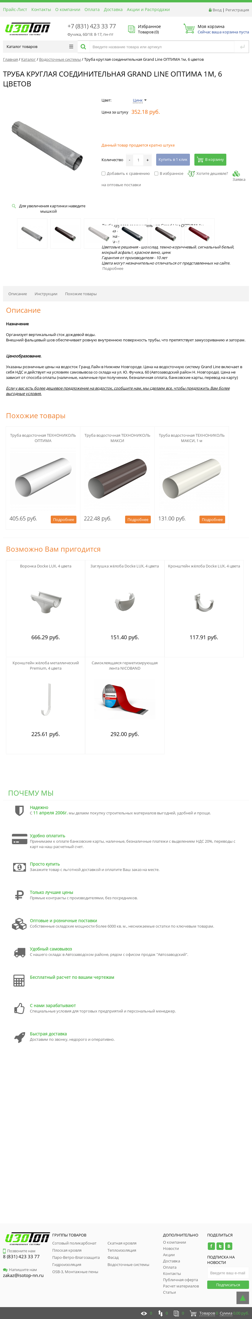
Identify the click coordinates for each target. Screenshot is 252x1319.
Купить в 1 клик (173, 159)
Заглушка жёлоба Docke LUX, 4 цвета (124, 566)
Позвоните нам (19, 1250)
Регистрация (237, 10)
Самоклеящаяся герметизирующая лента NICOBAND (125, 665)
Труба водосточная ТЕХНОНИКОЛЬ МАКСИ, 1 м (192, 438)
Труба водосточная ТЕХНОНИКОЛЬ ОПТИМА (43, 438)
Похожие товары (81, 293)
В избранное (168, 173)
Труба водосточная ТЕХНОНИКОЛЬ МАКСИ (117, 438)
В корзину (210, 159)
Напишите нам (20, 1269)
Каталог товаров (40, 46)
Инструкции (46, 293)
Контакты (41, 9)
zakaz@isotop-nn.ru (23, 1275)
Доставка (113, 9)
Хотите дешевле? (208, 173)
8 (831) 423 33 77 (21, 1256)
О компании (67, 9)
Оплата (92, 9)
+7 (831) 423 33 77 (91, 26)
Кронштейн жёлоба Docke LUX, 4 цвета (204, 566)
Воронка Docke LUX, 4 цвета (45, 566)
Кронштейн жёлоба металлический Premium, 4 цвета (46, 665)
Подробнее (112, 268)
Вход (217, 10)
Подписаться (228, 1284)
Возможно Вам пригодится (53, 549)
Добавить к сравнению (126, 173)
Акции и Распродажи (148, 9)
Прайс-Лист (15, 9)
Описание (17, 293)
